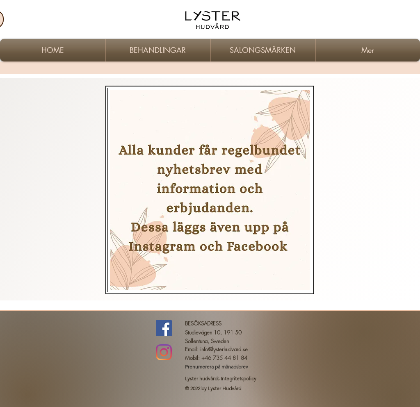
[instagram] (164, 352)
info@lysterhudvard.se (224, 349)
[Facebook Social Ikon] (164, 328)
